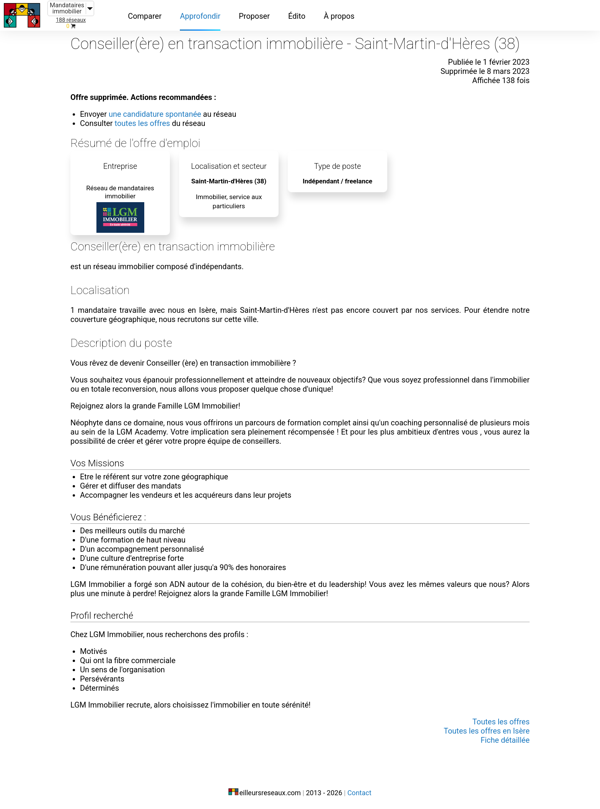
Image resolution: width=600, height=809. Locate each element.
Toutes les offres (501, 721)
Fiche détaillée (505, 740)
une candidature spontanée (155, 114)
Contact (359, 793)
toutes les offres (142, 123)
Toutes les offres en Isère (486, 730)
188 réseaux (71, 20)
